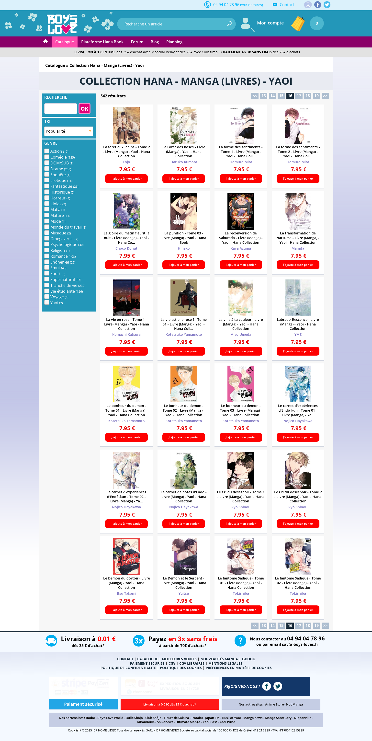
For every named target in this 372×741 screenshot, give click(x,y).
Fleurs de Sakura (176, 718)
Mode (58, 221)
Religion (60, 250)
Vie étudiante (66, 291)
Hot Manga (294, 704)
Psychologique (67, 244)
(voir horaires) (251, 4)
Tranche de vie (67, 285)
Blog (155, 42)
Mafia (57, 209)
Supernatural (65, 279)
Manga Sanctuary (278, 718)
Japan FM (212, 718)
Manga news (252, 718)
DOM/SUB (61, 163)
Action (59, 151)
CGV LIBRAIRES (191, 663)
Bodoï (90, 718)
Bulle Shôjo (134, 718)
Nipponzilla (303, 718)
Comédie (62, 157)
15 (281, 95)
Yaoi (56, 302)
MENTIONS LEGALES (225, 663)
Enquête (60, 174)
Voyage (59, 297)
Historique (62, 192)
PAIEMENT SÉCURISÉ (147, 663)
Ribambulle (146, 722)
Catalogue (64, 42)
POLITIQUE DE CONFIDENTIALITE (128, 667)
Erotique (61, 180)
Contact (287, 4)
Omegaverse (64, 238)
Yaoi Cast (210, 722)
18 (307, 95)
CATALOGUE (147, 659)
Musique (60, 233)
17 (299, 95)
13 (263, 95)
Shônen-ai (62, 262)
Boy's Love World (110, 718)
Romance (63, 256)
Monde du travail (68, 227)
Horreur (60, 198)
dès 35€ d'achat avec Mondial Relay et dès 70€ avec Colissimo (145, 52)
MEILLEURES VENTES (179, 659)
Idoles (58, 204)
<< (255, 95)
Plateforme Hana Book (102, 42)
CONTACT (125, 659)
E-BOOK (248, 659)
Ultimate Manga (188, 722)
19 (316, 95)
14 (272, 95)
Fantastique (64, 186)
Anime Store (274, 704)
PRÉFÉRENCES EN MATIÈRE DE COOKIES (239, 667)
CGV (172, 663)
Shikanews (165, 722)
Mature (60, 215)
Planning (174, 42)
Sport (57, 273)
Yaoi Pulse (227, 722)
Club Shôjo (153, 718)
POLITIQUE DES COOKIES (181, 667)
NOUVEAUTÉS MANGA (219, 659)
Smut (58, 267)
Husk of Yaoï (231, 718)
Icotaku (197, 718)
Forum (137, 42)
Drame (60, 169)
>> (325, 95)
